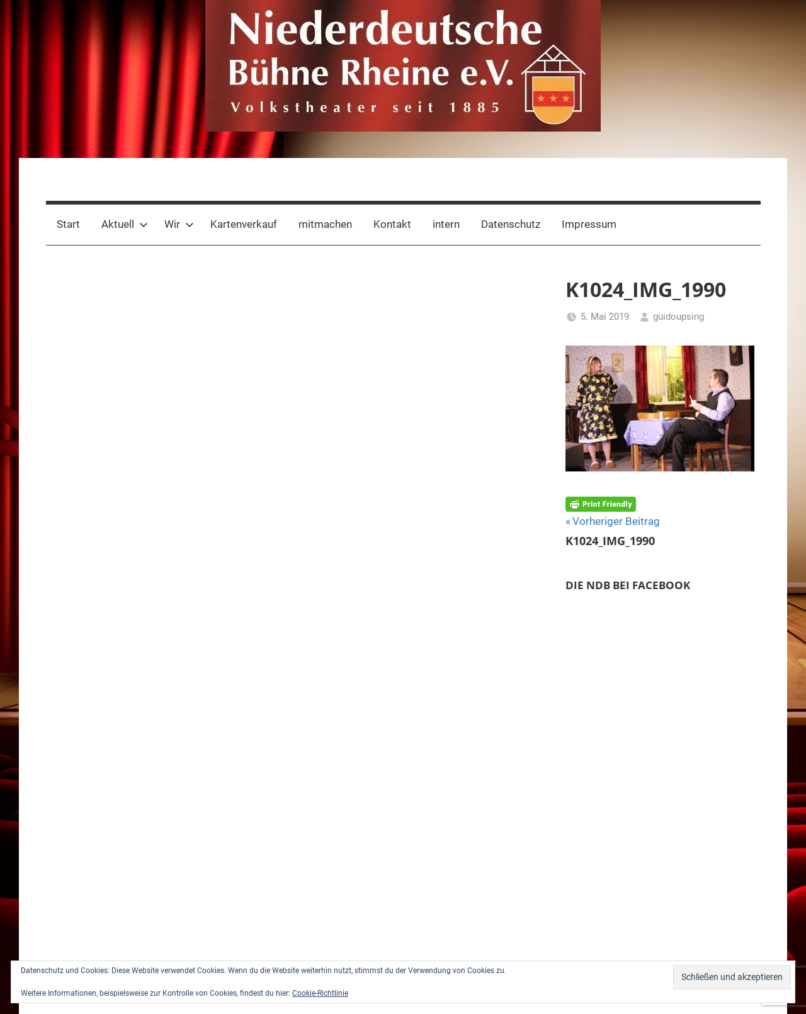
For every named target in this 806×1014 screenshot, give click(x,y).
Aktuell (124, 224)
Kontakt (392, 224)
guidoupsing (678, 316)
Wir (179, 224)
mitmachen (325, 224)
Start (68, 224)
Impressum (589, 224)
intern (446, 224)
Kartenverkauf (243, 224)
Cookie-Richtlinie (320, 993)
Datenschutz (510, 224)
